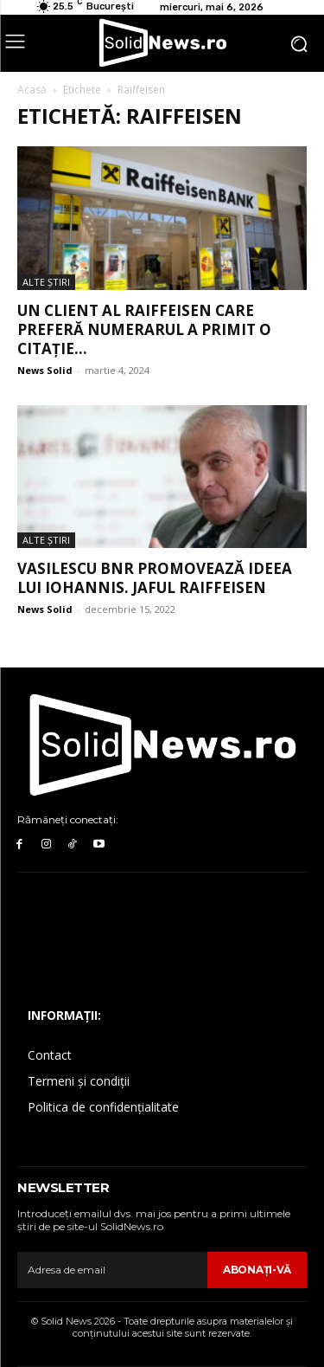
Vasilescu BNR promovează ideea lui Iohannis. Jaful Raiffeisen (154, 577)
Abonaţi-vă (257, 1269)
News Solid (45, 370)
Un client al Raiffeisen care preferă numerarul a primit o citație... (144, 329)
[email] (112, 1270)
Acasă (32, 89)
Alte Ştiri (46, 281)
